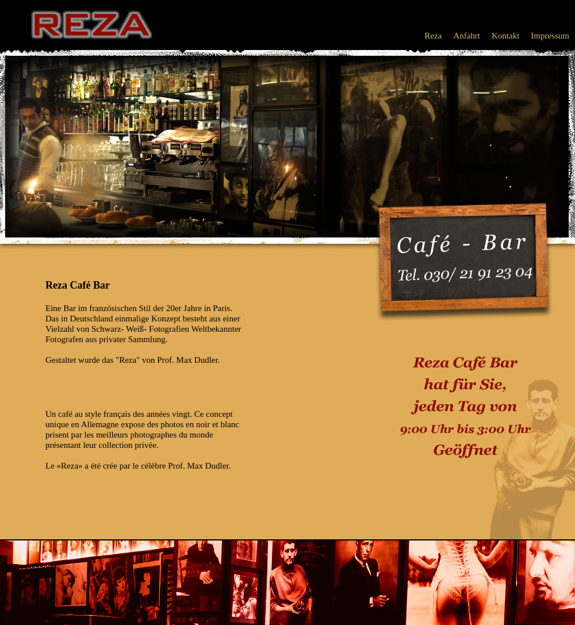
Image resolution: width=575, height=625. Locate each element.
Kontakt (505, 35)
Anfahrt (466, 35)
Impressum (550, 35)
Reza (433, 35)
